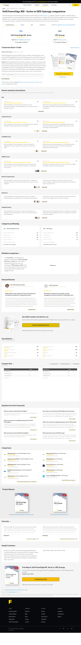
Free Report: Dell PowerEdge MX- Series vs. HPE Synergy (43, 567)
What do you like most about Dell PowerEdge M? (15, 411)
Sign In (75, 5)
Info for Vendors (12, 614)
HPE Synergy (60, 35)
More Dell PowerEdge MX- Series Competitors (27, 481)
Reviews (22, 24)
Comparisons (42, 24)
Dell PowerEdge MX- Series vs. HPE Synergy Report (64, 24)
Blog (26, 614)
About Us (27, 611)
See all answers (33, 417)
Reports (59, 616)
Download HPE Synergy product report (60, 514)
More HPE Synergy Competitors (68, 480)
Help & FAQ (11, 619)
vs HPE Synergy (56, 453)
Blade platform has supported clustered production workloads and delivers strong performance (20, 294)
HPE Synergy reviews (61, 39)
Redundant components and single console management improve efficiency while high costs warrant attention (58, 294)
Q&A (32, 24)
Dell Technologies (31, 539)
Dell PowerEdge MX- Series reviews (22, 39)
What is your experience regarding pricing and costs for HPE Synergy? (59, 422)
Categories (60, 611)
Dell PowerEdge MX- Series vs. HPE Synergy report (16, 589)
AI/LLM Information (13, 621)
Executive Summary (10, 24)
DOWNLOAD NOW (41, 579)
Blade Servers (46, 15)
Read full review (31, 309)
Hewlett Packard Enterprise (67, 539)
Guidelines (43, 619)
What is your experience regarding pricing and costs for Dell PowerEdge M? (18, 421)
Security (43, 621)
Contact (27, 621)
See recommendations (40, 325)
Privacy (43, 611)
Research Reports (27, 5)
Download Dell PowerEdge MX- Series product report (22, 514)
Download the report (74, 47)
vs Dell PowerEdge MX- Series (19, 453)
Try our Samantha (40, 1)
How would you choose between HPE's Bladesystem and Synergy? (59, 411)
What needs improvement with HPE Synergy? (54, 433)
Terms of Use (44, 616)
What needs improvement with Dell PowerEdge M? (16, 433)
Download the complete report (63, 73)
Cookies (43, 614)
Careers (27, 619)
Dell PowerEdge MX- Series (21, 35)
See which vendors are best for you (35, 317)
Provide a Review (13, 611)
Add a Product (12, 616)
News (26, 616)
